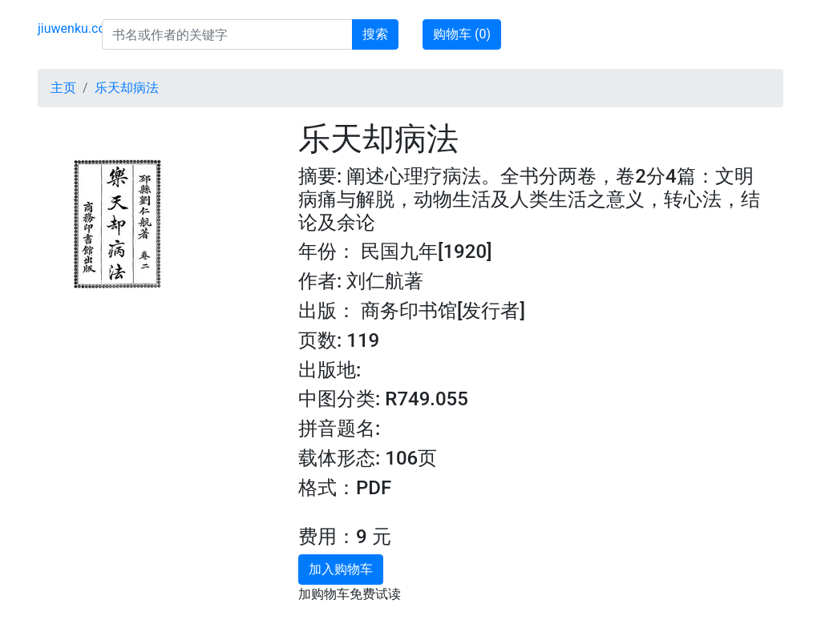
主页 (63, 87)
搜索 (375, 34)
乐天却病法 (127, 87)
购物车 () (462, 34)
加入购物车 (341, 569)
